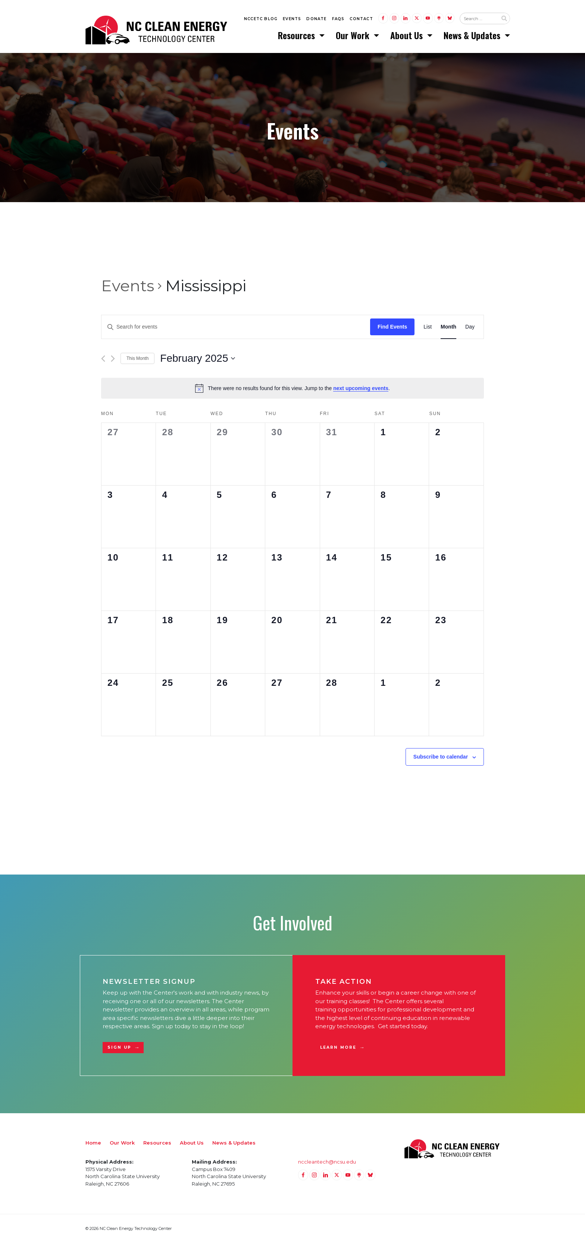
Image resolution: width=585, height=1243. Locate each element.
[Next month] (113, 358)
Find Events (392, 327)
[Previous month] (103, 358)
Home (93, 1143)
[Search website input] (478, 19)
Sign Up (119, 1047)
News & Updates (473, 35)
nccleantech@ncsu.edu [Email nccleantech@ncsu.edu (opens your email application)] (327, 1162)
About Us (407, 35)
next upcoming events (360, 388)
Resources (297, 35)
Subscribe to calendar (440, 757)
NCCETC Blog (261, 19)
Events (292, 19)
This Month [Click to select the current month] (137, 358)
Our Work (354, 35)
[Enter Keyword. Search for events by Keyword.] (235, 327)
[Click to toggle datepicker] (197, 358)
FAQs (338, 19)
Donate (316, 19)
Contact (361, 19)
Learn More (338, 1047)
